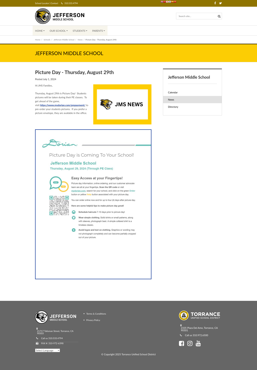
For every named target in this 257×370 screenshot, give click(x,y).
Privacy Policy (93, 320)
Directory (173, 106)
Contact (54, 3)
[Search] (218, 16)
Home (37, 39)
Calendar (173, 92)
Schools (47, 39)
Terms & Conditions (96, 313)
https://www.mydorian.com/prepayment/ (62, 105)
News (80, 39)
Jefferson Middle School (64, 39)
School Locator (42, 3)
